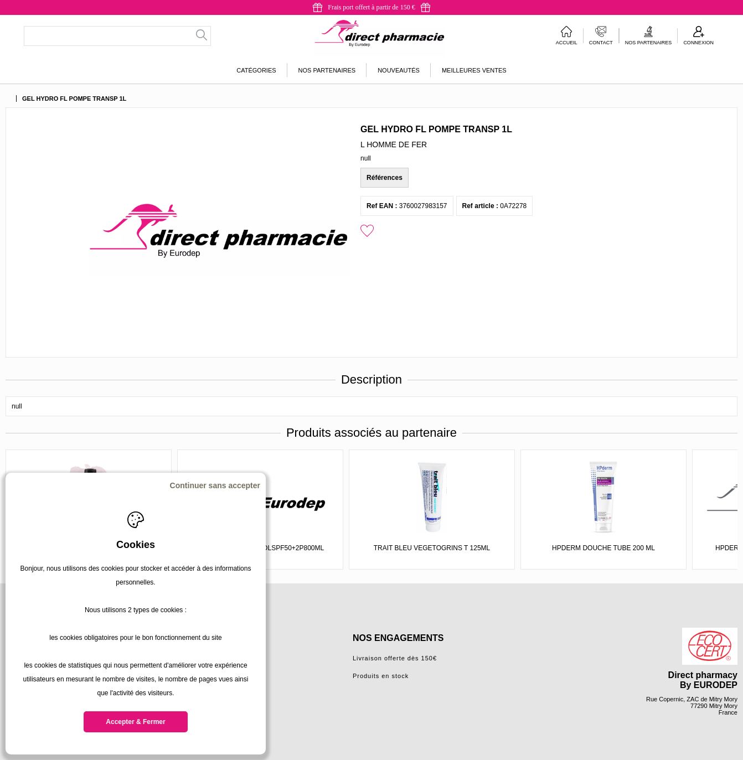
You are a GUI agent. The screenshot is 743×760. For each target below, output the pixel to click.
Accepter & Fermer (135, 722)
